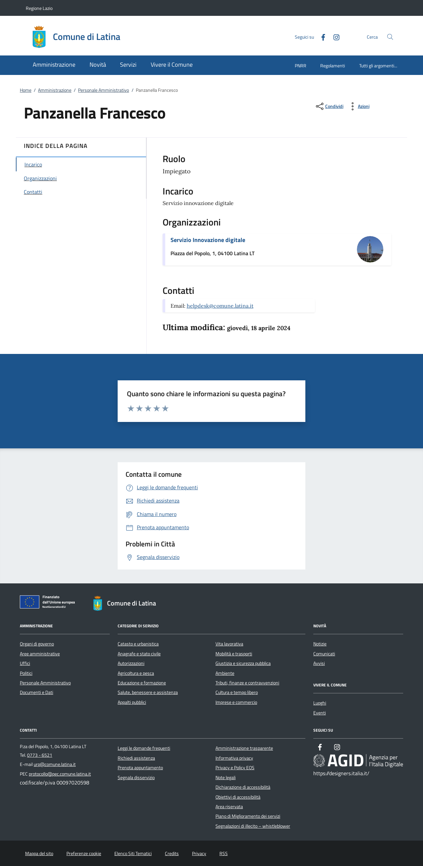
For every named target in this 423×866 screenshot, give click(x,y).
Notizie (320, 643)
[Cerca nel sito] (390, 37)
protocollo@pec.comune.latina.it (60, 774)
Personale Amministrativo (103, 90)
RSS (223, 853)
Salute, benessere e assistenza (148, 692)
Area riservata (229, 806)
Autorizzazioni (131, 663)
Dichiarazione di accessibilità (242, 787)
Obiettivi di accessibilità (237, 797)
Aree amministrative (40, 653)
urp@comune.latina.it (55, 764)
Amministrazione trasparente (244, 748)
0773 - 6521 (39, 755)
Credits (172, 853)
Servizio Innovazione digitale (208, 239)
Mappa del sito (39, 853)
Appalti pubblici (132, 702)
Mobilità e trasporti (233, 653)
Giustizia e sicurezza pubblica (243, 663)
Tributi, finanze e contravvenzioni (247, 682)
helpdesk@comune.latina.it (220, 305)
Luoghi (319, 703)
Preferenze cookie (83, 853)
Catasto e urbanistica (138, 643)
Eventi (319, 712)
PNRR (300, 65)
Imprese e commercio (236, 702)
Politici (26, 673)
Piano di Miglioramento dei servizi (247, 816)
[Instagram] (333, 36)
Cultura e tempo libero (236, 692)
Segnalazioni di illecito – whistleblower (252, 826)
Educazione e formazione (142, 682)
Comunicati (324, 653)
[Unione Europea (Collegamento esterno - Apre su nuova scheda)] (49, 603)
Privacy (199, 853)
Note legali (225, 777)
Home (25, 90)
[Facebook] (320, 36)
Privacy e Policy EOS (234, 767)
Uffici (25, 663)
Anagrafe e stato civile (139, 653)
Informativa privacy (234, 758)
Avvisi (319, 663)
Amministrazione (54, 90)
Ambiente (224, 673)
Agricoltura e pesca (136, 673)
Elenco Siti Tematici (133, 853)
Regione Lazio (39, 8)
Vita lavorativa (229, 643)
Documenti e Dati (36, 692)
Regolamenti (332, 65)
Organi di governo (37, 643)
